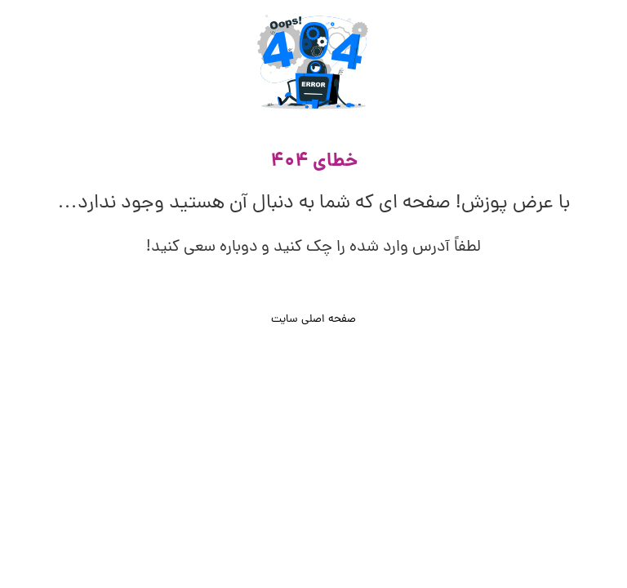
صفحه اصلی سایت (313, 319)
